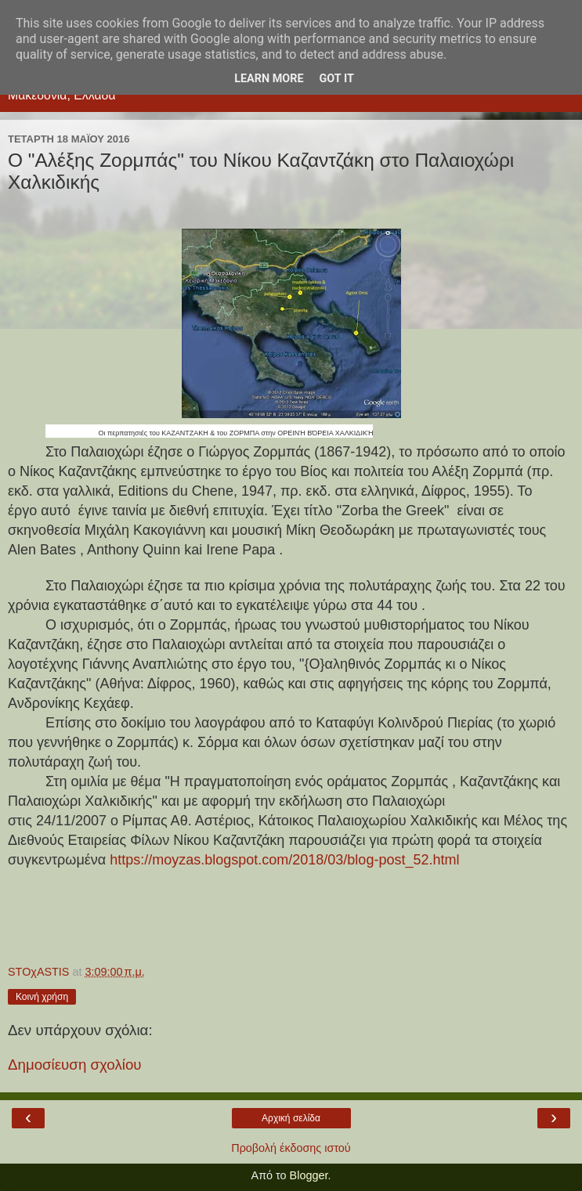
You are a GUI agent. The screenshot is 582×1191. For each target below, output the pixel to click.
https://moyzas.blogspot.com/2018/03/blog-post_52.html (284, 860)
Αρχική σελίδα (291, 1118)
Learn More (268, 78)
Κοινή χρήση (42, 996)
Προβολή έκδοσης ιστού (291, 1148)
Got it (337, 78)
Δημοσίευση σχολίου (75, 1064)
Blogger (309, 1175)
